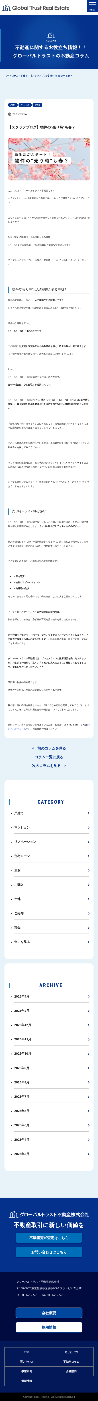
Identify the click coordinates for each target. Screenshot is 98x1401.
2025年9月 (21, 1068)
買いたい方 (26, 1362)
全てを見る (22, 942)
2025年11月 (22, 1039)
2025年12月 (22, 1025)
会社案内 (71, 1371)
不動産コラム (71, 1362)
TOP (26, 1352)
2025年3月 (21, 1154)
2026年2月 (21, 1010)
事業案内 (26, 1371)
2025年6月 (21, 1111)
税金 (17, 927)
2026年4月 (21, 996)
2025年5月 (21, 1125)
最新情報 (26, 1381)
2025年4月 (21, 1139)
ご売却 (19, 913)
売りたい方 (71, 1352)
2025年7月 (21, 1096)
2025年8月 (21, 1082)
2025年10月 (22, 1053)
